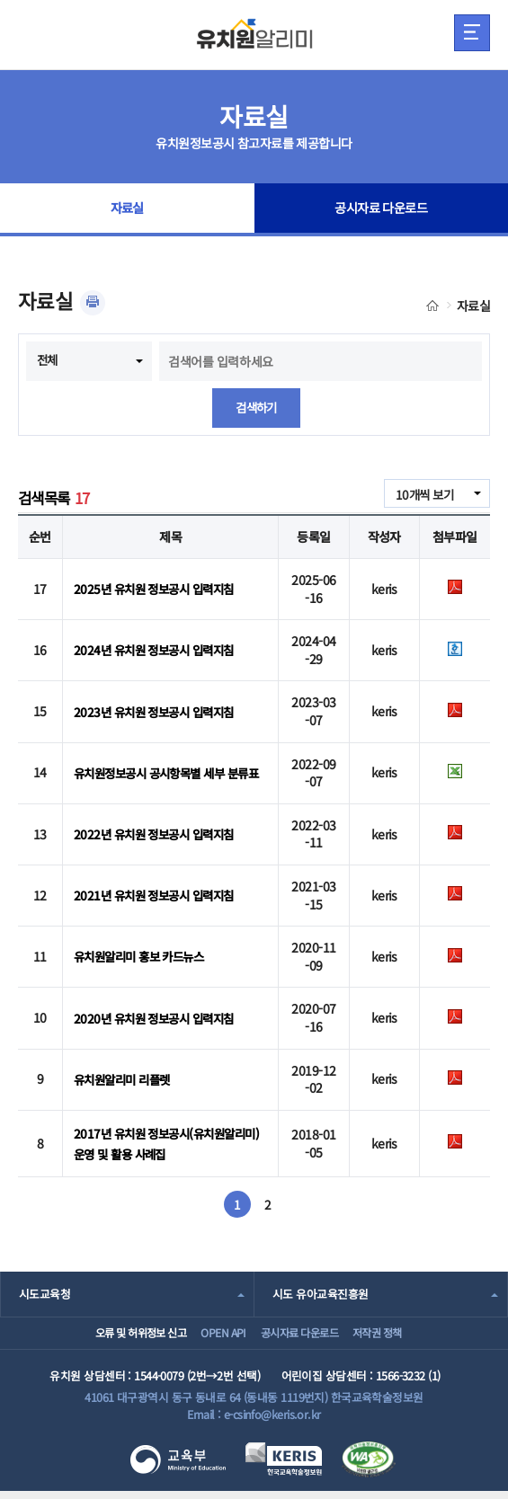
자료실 (127, 210)
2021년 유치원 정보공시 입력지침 (159, 895)
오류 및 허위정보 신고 (111, 1333)
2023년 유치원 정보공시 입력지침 (159, 712)
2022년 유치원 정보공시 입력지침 (159, 834)
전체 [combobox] (48, 359)
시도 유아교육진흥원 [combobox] (320, 1288)
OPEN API (211, 1333)
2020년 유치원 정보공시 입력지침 (159, 1018)
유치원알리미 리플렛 (125, 1079)
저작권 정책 (398, 1333)
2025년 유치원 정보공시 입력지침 (159, 589)
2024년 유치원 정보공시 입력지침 (159, 651)
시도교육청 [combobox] (44, 1288)
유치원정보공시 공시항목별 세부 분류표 (168, 773)
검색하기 (256, 408)
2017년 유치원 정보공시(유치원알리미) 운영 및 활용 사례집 (165, 1140)
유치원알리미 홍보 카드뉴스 (144, 957)
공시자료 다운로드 (381, 210)
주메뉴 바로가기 (0, 0)
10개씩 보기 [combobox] (422, 494)
